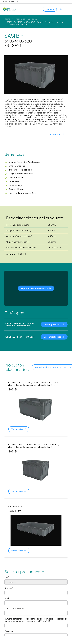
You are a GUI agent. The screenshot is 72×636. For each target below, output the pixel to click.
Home (7, 19)
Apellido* (8, 598)
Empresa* (9, 631)
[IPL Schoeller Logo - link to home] (9, 9)
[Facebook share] (17, 254)
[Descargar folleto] (54, 324)
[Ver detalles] (18, 429)
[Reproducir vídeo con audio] (36, 288)
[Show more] (59, 134)
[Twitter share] (21, 254)
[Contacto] (50, 9)
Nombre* (8, 588)
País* (6, 577)
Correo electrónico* (14, 608)
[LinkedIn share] (24, 254)
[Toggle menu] (67, 9)
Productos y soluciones (26, 19)
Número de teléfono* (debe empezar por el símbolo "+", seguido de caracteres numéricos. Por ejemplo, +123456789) (35, 620)
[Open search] (61, 9)
